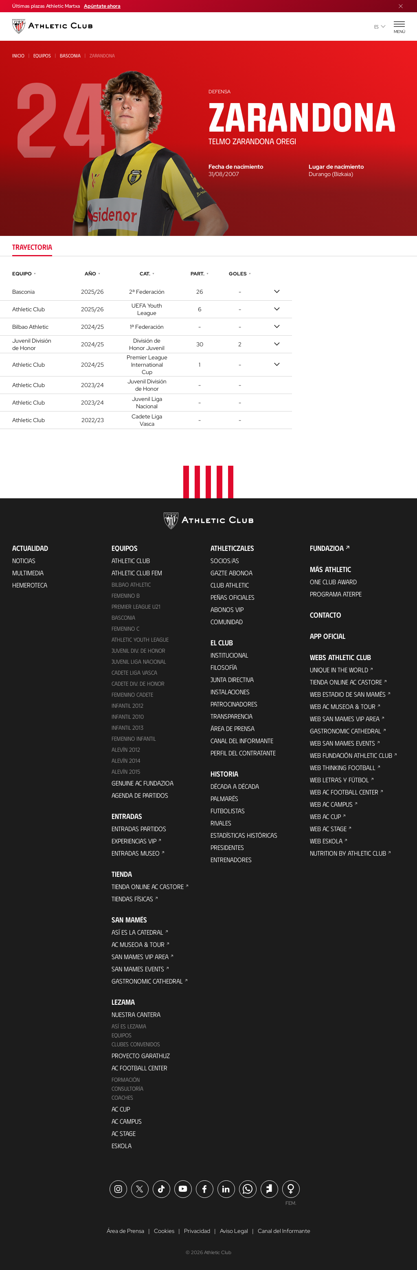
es (380, 26)
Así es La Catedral (137, 932)
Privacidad (197, 1231)
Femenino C (125, 628)
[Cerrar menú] (401, 6)
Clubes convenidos (136, 1044)
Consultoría (127, 1088)
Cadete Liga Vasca (134, 672)
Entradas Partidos (139, 828)
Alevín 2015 (126, 771)
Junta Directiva (232, 679)
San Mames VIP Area (140, 956)
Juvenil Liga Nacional (139, 661)
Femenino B (126, 595)
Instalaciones (230, 692)
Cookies (164, 1231)
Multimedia (28, 573)
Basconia (70, 55)
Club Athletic (230, 585)
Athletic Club (131, 560)
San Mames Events (138, 969)
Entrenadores (231, 859)
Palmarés (224, 798)
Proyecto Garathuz (141, 1055)
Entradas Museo (136, 853)
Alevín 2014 (126, 760)
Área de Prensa (233, 728)
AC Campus (127, 1121)
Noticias (23, 560)
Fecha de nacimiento (235, 166)
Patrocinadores (234, 704)
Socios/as (225, 560)
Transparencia (231, 716)
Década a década (235, 786)
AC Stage (124, 1133)
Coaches (122, 1097)
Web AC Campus (331, 804)
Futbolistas (228, 810)
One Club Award (333, 581)
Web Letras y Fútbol (339, 780)
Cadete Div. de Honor (138, 683)
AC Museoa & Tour (138, 944)
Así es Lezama (129, 1026)
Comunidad (227, 621)
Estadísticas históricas (244, 835)
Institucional (229, 655)
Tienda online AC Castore (148, 886)
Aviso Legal (234, 1231)
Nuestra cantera (136, 1014)
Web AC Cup (325, 816)
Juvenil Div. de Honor (138, 650)
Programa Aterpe (336, 594)
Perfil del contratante (243, 753)
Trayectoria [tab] (32, 246)
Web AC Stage (328, 828)
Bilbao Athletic (131, 584)
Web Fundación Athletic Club (351, 755)
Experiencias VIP (134, 841)
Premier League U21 (136, 606)
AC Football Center (139, 1068)
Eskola (122, 1145)
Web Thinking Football (342, 767)
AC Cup (121, 1109)
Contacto (325, 614)
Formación (126, 1079)
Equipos (42, 55)
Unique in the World (339, 670)
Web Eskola (326, 841)
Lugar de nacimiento (336, 166)
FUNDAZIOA (327, 548)
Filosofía (224, 667)
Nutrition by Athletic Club (348, 853)
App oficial (327, 636)
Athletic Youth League (140, 639)
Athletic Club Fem (137, 573)
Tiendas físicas (132, 898)
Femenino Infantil (134, 738)
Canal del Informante (242, 740)
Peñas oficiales (233, 597)
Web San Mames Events (342, 743)
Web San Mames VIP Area (345, 718)
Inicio (18, 55)
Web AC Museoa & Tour (342, 706)
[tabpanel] (208, 348)
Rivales (221, 823)
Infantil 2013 (127, 727)
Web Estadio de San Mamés (348, 694)
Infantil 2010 (128, 716)
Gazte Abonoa (231, 573)
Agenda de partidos (140, 795)
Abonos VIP (227, 609)
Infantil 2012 (127, 705)
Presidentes (227, 847)
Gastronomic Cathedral (147, 981)
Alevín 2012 (126, 749)
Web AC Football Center (344, 792)
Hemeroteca (29, 585)
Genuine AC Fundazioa (142, 783)
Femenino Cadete (132, 694)
